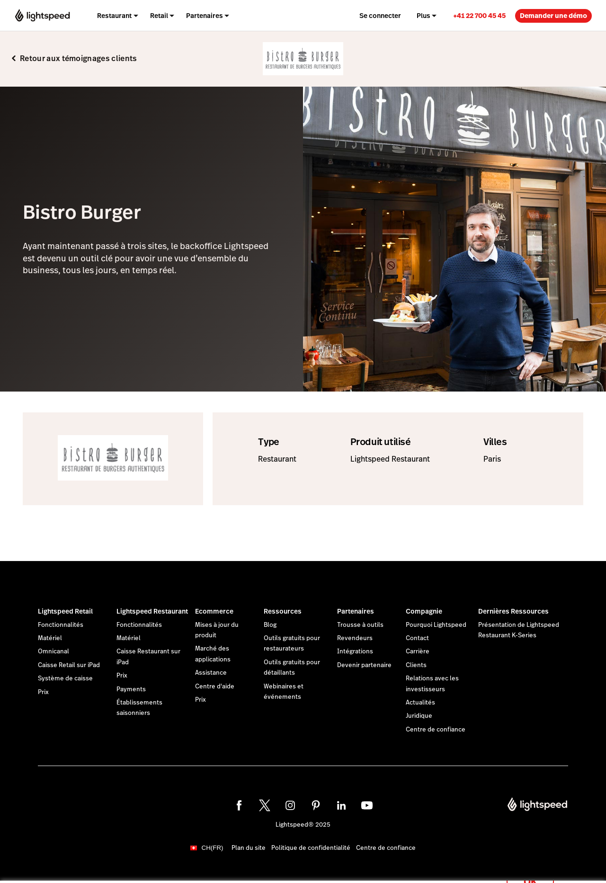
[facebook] (239, 805)
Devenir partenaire (364, 665)
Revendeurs (355, 638)
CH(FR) (212, 847)
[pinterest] (316, 805)
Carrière (417, 651)
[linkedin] (341, 805)
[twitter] (265, 805)
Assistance (211, 673)
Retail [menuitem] (159, 15)
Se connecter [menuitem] (380, 15)
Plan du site (249, 848)
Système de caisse (65, 678)
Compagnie (424, 611)
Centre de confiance (435, 729)
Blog (270, 625)
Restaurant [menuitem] (114, 15)
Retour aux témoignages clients (78, 59)
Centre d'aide (214, 686)
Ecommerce (214, 611)
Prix (43, 692)
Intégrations (355, 651)
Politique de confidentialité (310, 848)
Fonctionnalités (60, 625)
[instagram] (290, 805)
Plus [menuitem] (423, 15)
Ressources (283, 611)
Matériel (50, 638)
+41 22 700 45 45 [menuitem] (479, 15)
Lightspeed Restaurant (152, 611)
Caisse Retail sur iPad (69, 665)
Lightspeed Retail (65, 611)
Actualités (420, 702)
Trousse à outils (360, 625)
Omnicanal (53, 651)
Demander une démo (553, 15)
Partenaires (355, 611)
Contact (417, 638)
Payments (131, 689)
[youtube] (367, 805)
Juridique (419, 716)
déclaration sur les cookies (371, 865)
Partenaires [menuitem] (204, 15)
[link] (479, 15)
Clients (416, 665)
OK (530, 870)
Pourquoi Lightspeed (436, 625)
